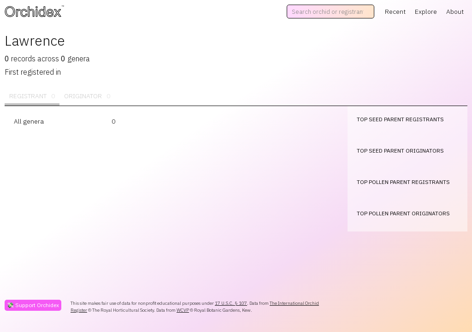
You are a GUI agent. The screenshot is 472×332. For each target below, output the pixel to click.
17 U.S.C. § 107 (231, 303)
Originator (87, 96)
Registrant (32, 96)
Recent (395, 11)
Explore (426, 11)
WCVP (183, 310)
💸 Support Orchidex (33, 305)
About (455, 11)
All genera (29, 121)
